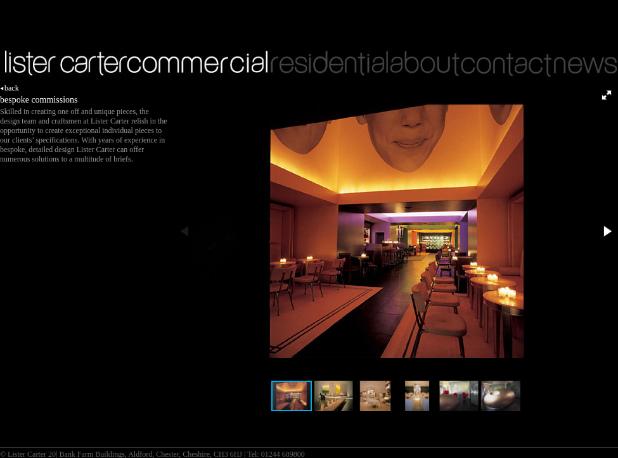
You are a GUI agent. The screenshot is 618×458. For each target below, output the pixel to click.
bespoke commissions (39, 100)
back (9, 88)
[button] (606, 95)
